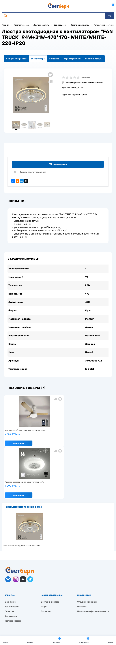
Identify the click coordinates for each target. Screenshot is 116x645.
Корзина (57, 640)
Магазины (82, 559)
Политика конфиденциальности (93, 563)
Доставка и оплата (50, 554)
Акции (44, 559)
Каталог (30, 640)
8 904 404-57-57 (17, 612)
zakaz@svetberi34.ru (19, 618)
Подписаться (58, 165)
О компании (10, 554)
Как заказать (11, 568)
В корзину (18, 447)
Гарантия (9, 563)
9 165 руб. (21, 439)
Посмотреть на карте (19, 601)
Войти (110, 640)
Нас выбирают (12, 559)
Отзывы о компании (87, 554)
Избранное (84, 640)
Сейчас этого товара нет (33, 173)
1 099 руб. (57, 439)
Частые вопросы (13, 573)
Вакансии (46, 563)
